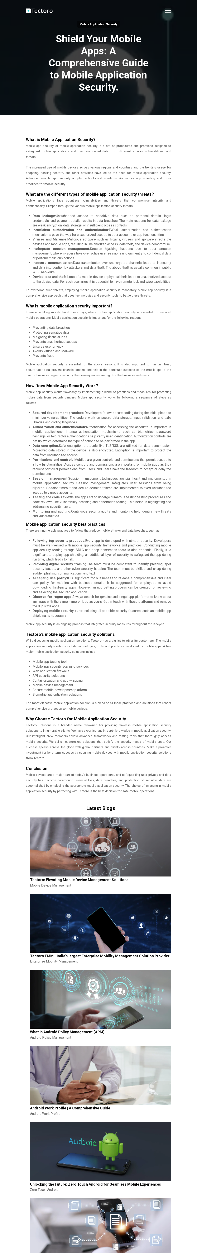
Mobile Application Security (98, 24)
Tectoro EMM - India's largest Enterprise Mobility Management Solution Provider (99, 956)
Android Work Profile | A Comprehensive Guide (70, 1108)
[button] (168, 10)
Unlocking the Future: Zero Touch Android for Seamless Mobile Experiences (95, 1184)
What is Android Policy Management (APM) (67, 1032)
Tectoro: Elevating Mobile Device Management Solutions (79, 880)
